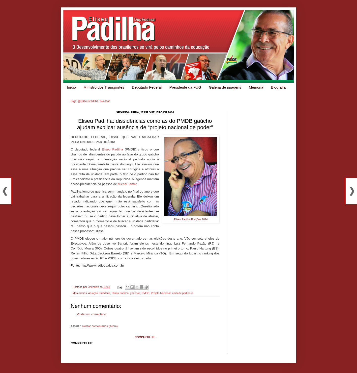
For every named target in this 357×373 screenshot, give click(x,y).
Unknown (94, 286)
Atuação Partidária (99, 293)
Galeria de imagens (225, 87)
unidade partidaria (182, 293)
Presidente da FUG (185, 87)
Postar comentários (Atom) (100, 326)
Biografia (278, 87)
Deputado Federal (147, 87)
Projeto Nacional (161, 293)
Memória (256, 87)
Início (71, 87)
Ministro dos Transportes (104, 87)
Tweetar (104, 101)
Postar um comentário (91, 314)
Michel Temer (127, 184)
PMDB (145, 293)
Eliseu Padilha (112, 149)
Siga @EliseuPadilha (84, 101)
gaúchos (135, 293)
